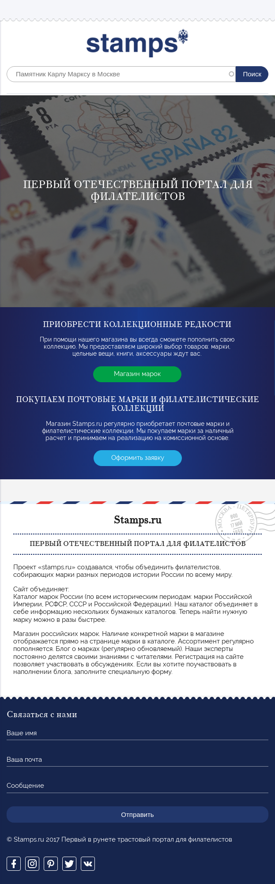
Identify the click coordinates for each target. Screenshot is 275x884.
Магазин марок (137, 374)
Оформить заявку (137, 458)
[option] (137, 201)
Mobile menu (261, 9)
